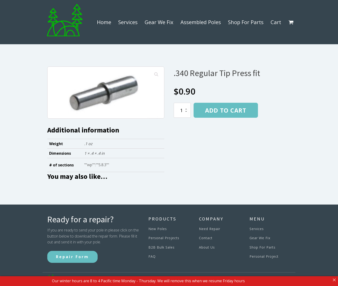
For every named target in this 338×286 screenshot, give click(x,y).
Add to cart (225, 110)
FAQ (152, 256)
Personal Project (264, 256)
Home (104, 22)
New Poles (157, 229)
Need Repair (209, 229)
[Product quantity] (182, 110)
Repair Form (72, 256)
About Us (207, 247)
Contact (206, 238)
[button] (291, 22)
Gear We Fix (159, 22)
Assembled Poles (200, 22)
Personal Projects (163, 238)
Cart (276, 22)
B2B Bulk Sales (161, 247)
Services (128, 22)
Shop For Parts (246, 22)
